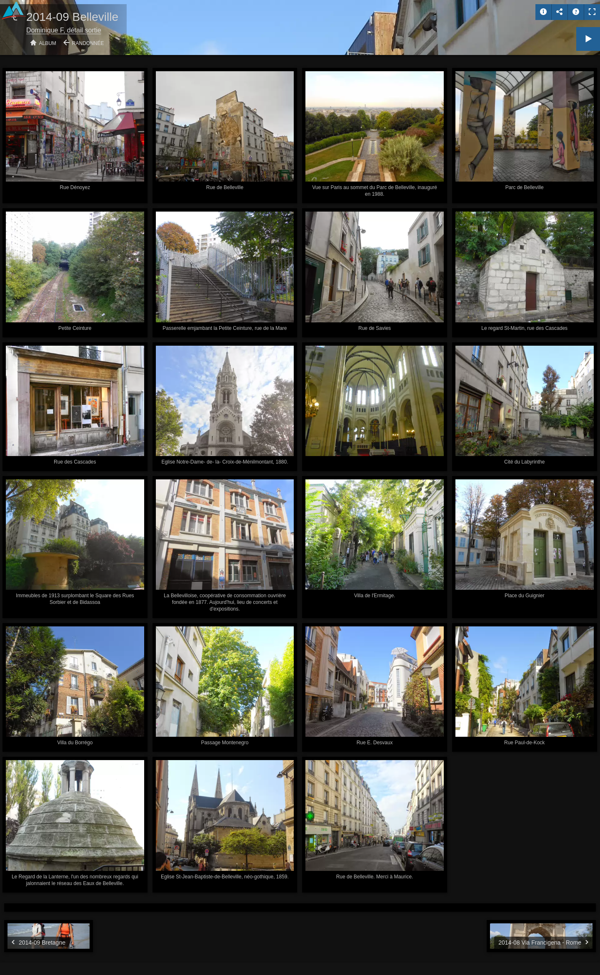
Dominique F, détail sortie (63, 30)
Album (47, 43)
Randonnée (88, 43)
